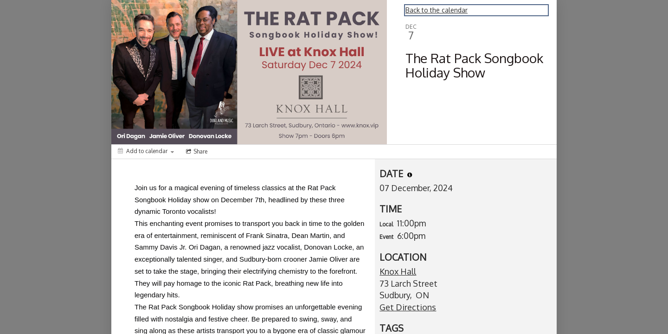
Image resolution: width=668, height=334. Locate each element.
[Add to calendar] (145, 151)
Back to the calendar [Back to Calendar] (436, 10)
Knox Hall (397, 271)
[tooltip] (409, 175)
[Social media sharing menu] (195, 152)
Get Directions (407, 307)
